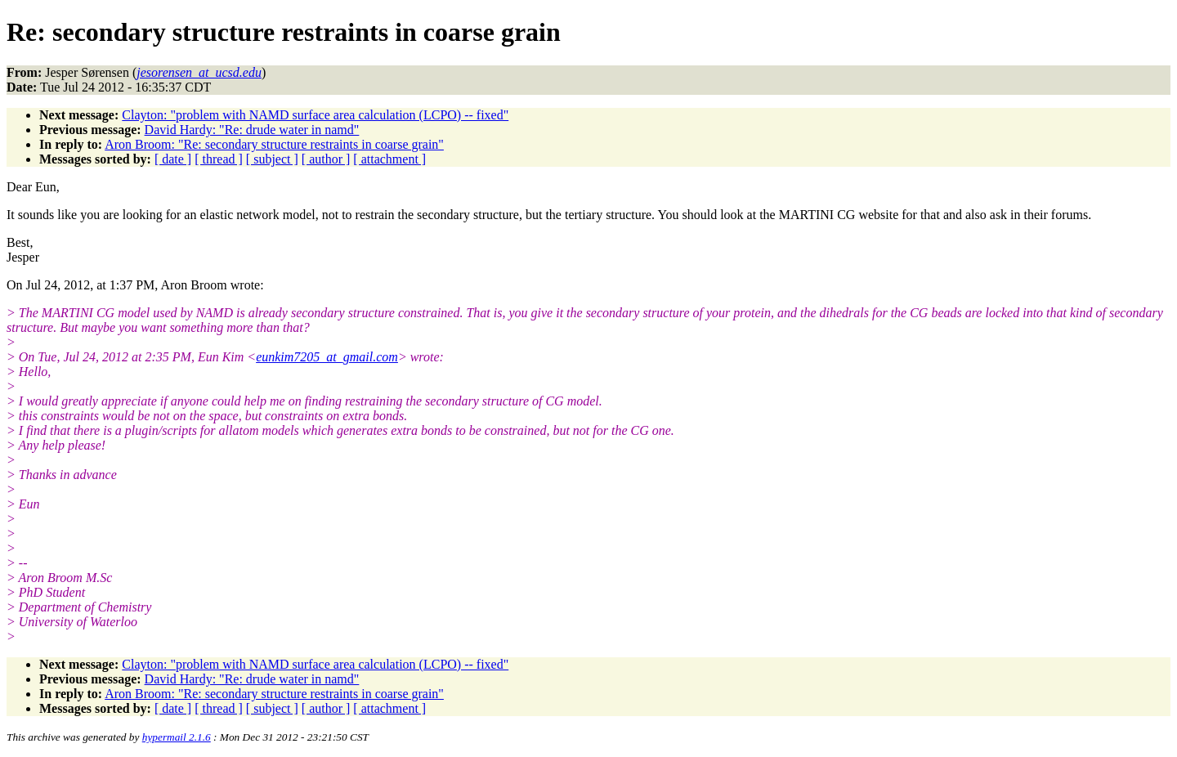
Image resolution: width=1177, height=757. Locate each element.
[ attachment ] (389, 159)
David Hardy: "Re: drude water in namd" (252, 130)
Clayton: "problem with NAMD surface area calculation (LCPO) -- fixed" (315, 115)
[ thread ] (219, 159)
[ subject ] (272, 159)
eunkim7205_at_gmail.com (327, 357)
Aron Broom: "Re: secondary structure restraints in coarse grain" (274, 144)
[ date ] (172, 159)
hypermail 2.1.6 (176, 737)
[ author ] (326, 159)
